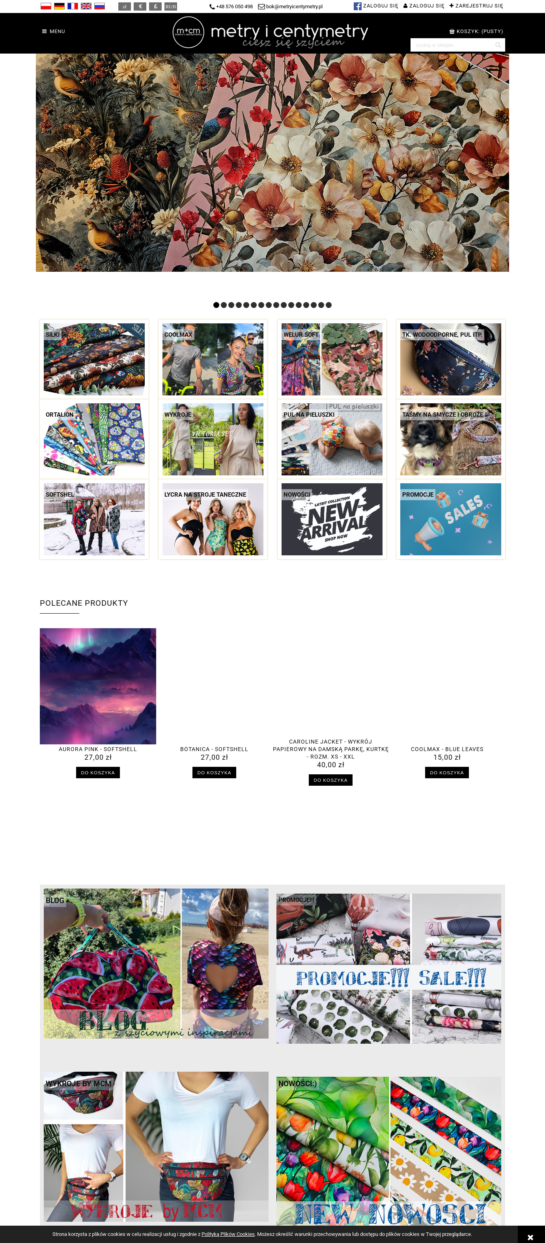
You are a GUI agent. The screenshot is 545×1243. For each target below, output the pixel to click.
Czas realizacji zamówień (189, 1220)
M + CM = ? (403, 1212)
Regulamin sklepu (63, 1212)
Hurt (394, 1220)
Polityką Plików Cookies (228, 1234)
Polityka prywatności (67, 1220)
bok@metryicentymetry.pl (290, 6)
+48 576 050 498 (231, 6)
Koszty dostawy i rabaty (187, 1212)
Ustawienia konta (294, 1220)
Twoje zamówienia (296, 1212)
